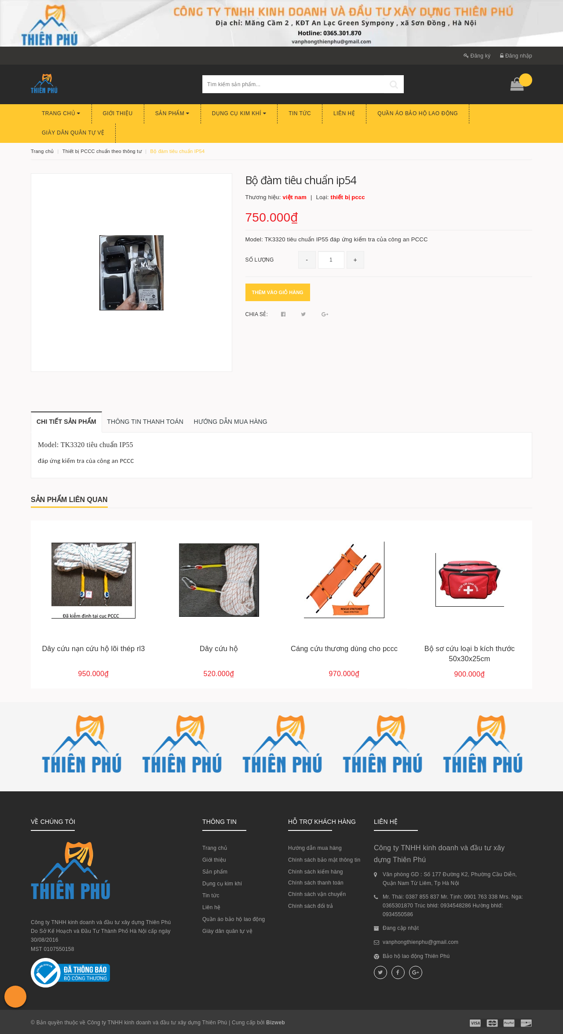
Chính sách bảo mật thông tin (324, 860)
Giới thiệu (118, 113)
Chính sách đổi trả (310, 906)
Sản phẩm (172, 113)
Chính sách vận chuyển (317, 894)
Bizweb (275, 1022)
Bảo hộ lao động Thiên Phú (416, 956)
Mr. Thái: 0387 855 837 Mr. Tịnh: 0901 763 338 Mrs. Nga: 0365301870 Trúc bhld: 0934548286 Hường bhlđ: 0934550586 (453, 906)
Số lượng (259, 260)
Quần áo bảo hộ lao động (417, 113)
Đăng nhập (516, 56)
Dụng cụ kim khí (239, 113)
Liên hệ (344, 113)
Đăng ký (477, 56)
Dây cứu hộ (219, 648)
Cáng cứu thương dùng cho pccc (344, 648)
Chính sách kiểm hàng (315, 872)
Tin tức (300, 113)
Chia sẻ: (256, 314)
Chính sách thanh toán (316, 883)
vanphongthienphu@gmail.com (420, 942)
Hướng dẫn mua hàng (315, 848)
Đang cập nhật (401, 928)
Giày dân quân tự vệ (73, 133)
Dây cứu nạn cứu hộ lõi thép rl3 (93, 648)
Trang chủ (61, 113)
